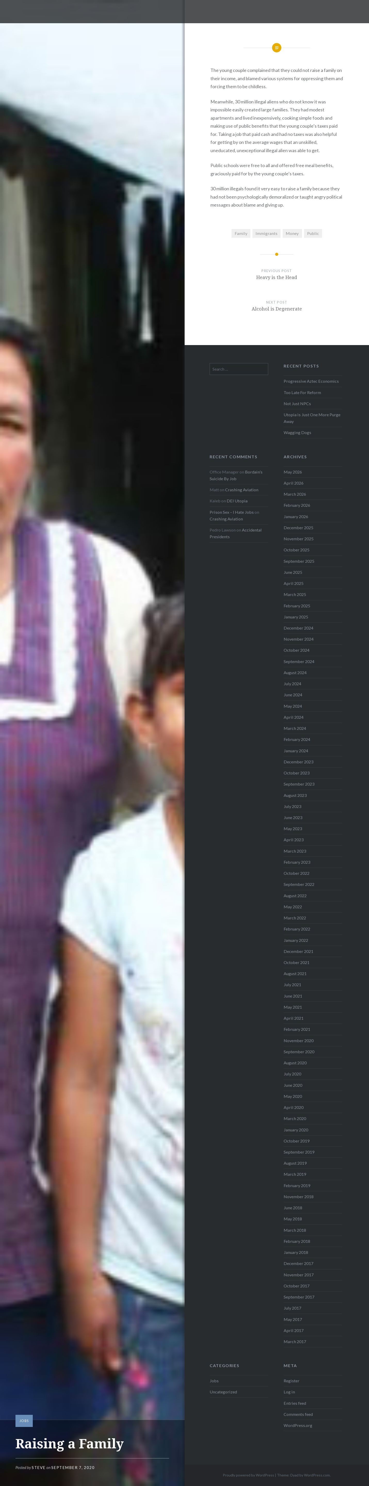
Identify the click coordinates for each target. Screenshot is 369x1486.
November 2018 (299, 1196)
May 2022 (293, 906)
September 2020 (299, 1051)
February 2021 (297, 1029)
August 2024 (295, 672)
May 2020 (293, 1096)
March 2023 (295, 850)
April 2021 (294, 1018)
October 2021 (296, 962)
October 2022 (296, 873)
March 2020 (295, 1118)
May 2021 (293, 1007)
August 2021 (295, 973)
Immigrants (266, 233)
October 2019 (296, 1140)
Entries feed (295, 1403)
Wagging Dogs (297, 432)
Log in (289, 1391)
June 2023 (293, 817)
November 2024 (299, 638)
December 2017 (298, 1263)
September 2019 (299, 1151)
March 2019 (295, 1174)
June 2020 (293, 1085)
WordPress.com (317, 1475)
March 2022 (295, 917)
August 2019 (295, 1163)
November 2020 (299, 1040)
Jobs (24, 1421)
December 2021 (298, 951)
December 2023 (298, 761)
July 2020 (292, 1073)
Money (292, 233)
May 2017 (293, 1319)
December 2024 (298, 627)
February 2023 (297, 862)
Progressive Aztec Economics (311, 381)
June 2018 (293, 1207)
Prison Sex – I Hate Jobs (232, 512)
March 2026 (295, 494)
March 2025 (295, 594)
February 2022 (297, 928)
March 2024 (295, 728)
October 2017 (296, 1285)
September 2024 (299, 661)
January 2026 (296, 516)
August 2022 (295, 895)
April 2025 (294, 583)
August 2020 (295, 1062)
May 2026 (293, 471)
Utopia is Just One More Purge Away (312, 418)
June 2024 (293, 694)
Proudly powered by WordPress (248, 1475)
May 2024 (293, 706)
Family (241, 233)
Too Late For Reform (302, 392)
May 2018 (293, 1218)
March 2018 (295, 1230)
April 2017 (294, 1330)
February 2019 (297, 1185)
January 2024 (296, 750)
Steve (39, 1467)
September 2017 (299, 1296)
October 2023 (296, 772)
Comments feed (298, 1414)
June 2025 (293, 572)
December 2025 (298, 527)
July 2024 (292, 683)
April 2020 (294, 1107)
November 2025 (299, 538)
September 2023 (299, 783)
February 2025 (297, 605)
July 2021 (292, 984)
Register (291, 1380)
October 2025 (296, 549)
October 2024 (296, 650)
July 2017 (292, 1307)
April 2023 (294, 839)
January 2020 (296, 1129)
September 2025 (299, 561)
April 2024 (294, 717)
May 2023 (293, 828)
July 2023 (292, 806)
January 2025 (296, 616)
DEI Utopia (237, 500)
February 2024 (297, 739)
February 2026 (297, 505)
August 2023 (295, 795)
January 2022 (296, 940)
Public (313, 233)
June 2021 (293, 995)
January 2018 (296, 1252)
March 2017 (295, 1341)
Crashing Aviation (241, 489)
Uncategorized (223, 1391)
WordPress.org (298, 1425)
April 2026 (294, 482)
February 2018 (297, 1241)
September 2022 (299, 884)
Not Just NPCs (297, 403)
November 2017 (299, 1274)
